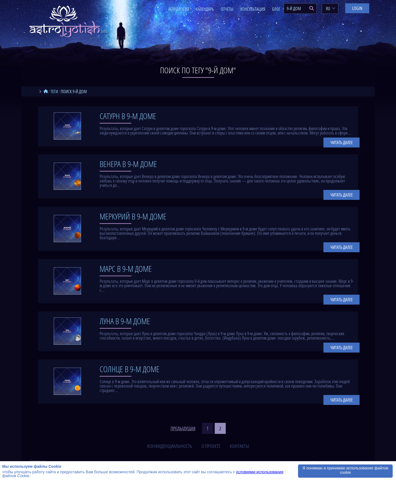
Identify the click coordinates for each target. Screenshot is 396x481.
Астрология (178, 9)
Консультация (252, 9)
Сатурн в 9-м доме (128, 116)
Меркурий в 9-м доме (133, 216)
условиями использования (259, 472)
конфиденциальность (169, 446)
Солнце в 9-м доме (130, 369)
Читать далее (341, 142)
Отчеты (227, 9)
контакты (239, 446)
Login (357, 8)
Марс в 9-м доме (126, 268)
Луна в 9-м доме (125, 321)
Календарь (205, 9)
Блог (276, 9)
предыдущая (183, 428)
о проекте (210, 446)
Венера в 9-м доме (128, 164)
